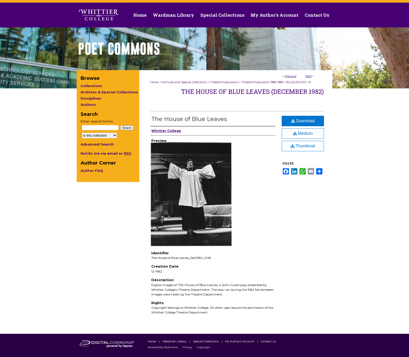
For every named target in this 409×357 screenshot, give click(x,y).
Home (154, 82)
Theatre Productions (224, 82)
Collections (91, 86)
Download (303, 121)
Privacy (188, 347)
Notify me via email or (106, 153)
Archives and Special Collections (184, 82)
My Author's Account (240, 341)
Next (308, 76)
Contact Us (317, 15)
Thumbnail (303, 146)
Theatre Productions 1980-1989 (262, 82)
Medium (303, 133)
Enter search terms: (97, 121)
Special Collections (206, 341)
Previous (290, 76)
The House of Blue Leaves (189, 119)
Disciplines (91, 98)
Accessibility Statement (163, 347)
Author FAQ (92, 170)
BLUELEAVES (296, 82)
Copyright (203, 347)
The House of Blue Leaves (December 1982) (252, 91)
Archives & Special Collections (109, 92)
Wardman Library (175, 341)
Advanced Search (97, 144)
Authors (88, 104)
